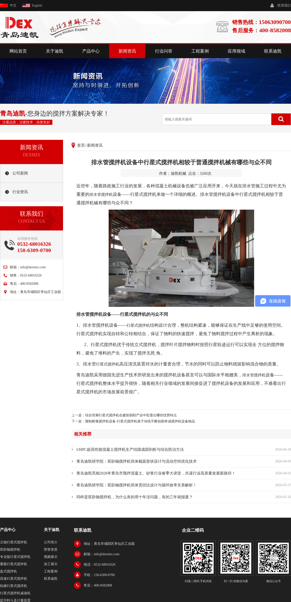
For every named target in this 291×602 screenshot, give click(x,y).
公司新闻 (20, 173)
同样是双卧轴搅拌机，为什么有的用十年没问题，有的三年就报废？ (134, 497)
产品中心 (91, 51)
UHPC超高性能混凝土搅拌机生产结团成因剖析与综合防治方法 (130, 449)
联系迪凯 (273, 51)
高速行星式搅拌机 (13, 578)
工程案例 (200, 51)
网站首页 (18, 51)
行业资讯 (20, 192)
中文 (13, 5)
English (37, 5)
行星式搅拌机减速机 (15, 593)
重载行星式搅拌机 (13, 564)
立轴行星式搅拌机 (13, 542)
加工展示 (50, 564)
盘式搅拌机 (8, 571)
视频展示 (50, 557)
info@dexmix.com (33, 267)
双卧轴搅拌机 (10, 549)
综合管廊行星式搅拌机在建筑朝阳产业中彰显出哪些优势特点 (131, 415)
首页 (81, 145)
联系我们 (284, 5)
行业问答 (163, 51)
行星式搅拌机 (138, 325)
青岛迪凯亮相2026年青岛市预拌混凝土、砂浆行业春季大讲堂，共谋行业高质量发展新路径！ (155, 473)
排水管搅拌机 (101, 194)
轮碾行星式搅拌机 (13, 586)
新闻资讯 (127, 51)
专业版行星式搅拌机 (15, 557)
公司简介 (50, 542)
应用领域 (236, 51)
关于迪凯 (54, 51)
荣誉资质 (50, 549)
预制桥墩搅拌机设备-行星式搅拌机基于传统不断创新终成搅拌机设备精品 (140, 421)
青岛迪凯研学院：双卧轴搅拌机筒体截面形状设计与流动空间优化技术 (136, 461)
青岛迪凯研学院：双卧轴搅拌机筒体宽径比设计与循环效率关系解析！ (136, 485)
